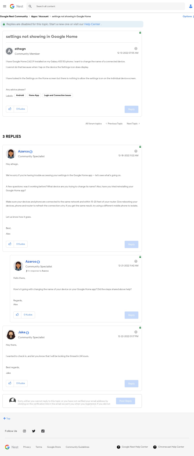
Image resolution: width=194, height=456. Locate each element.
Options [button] (187, 16)
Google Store (54, 447)
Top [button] (8, 418)
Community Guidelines (77, 447)
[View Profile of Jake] (21, 332)
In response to (38, 271)
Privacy (27, 447)
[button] (10, 109)
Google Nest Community (16, 6)
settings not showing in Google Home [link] (71, 16)
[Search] (105, 6)
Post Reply (125, 401)
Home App (34, 95)
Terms (39, 447)
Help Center (92, 24)
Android (20, 95)
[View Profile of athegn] (20, 49)
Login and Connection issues (57, 95)
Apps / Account (40, 16)
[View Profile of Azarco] (23, 151)
